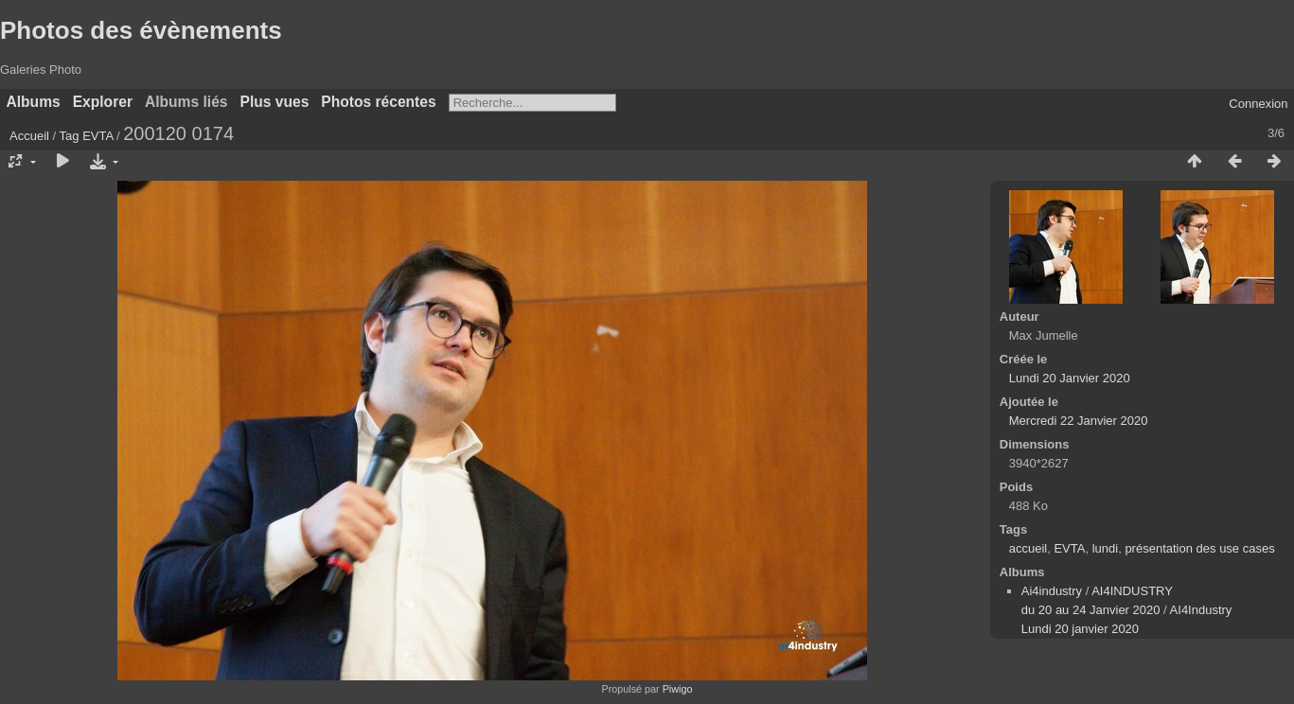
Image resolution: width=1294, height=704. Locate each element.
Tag (70, 136)
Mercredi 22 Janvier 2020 (1078, 421)
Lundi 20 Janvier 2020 (1069, 378)
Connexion (1258, 104)
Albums (34, 102)
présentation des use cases (1199, 548)
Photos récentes (378, 102)
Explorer (103, 102)
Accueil (29, 136)
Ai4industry (1051, 591)
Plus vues (275, 102)
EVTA (97, 136)
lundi (1105, 548)
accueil (1028, 548)
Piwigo (678, 689)
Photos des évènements (141, 30)
